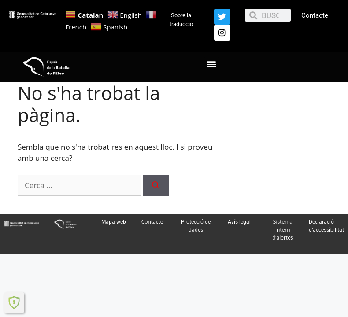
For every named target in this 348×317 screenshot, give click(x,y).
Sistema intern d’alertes (282, 229)
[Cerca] (156, 185)
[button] (211, 63)
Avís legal (239, 222)
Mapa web (113, 222)
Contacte (314, 15)
